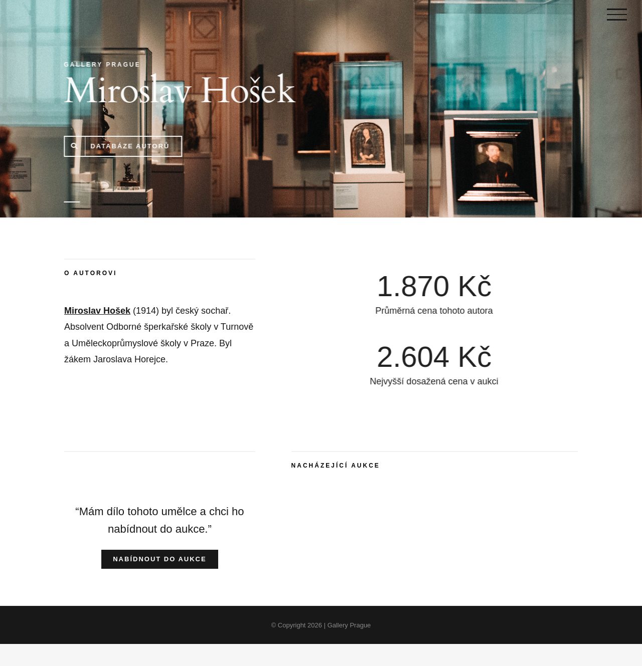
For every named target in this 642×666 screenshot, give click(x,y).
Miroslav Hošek (97, 311)
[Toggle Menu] (616, 15)
